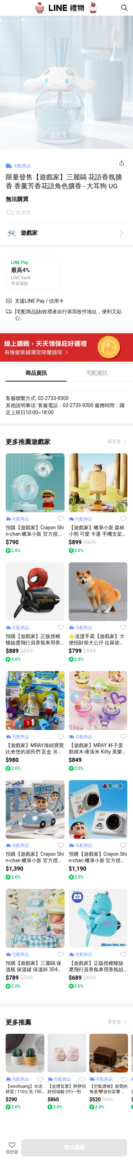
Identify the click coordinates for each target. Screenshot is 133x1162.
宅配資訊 (96, 373)
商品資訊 (36, 373)
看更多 (114, 441)
